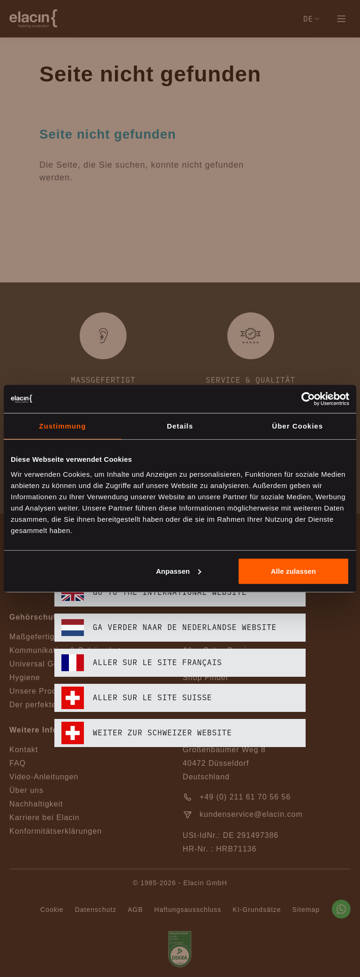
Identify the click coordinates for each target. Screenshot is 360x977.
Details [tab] (180, 426)
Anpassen (179, 571)
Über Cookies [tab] (297, 426)
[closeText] (300, 369)
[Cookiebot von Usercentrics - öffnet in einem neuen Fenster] (308, 399)
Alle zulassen (293, 571)
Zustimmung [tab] (62, 426)
